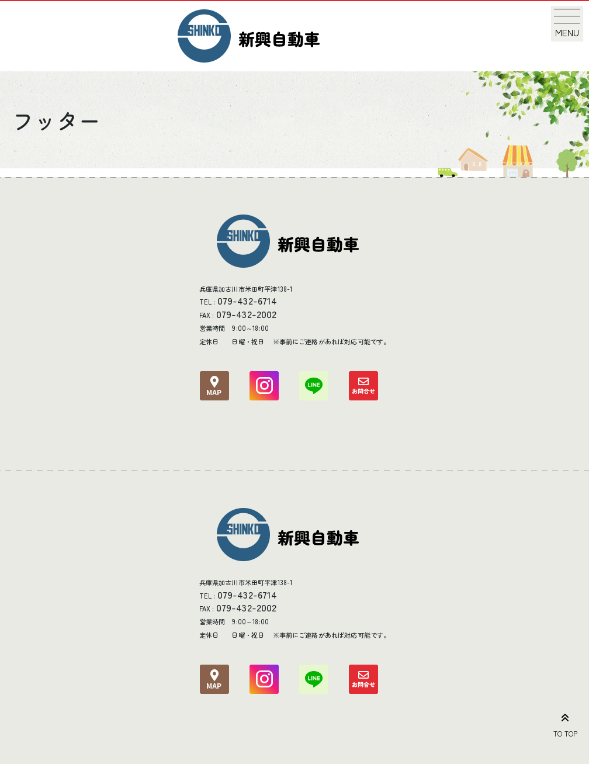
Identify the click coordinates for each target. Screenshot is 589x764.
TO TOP (565, 723)
